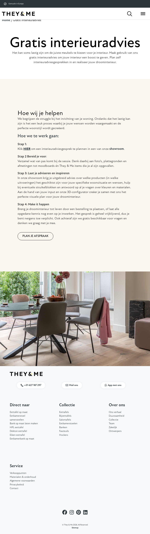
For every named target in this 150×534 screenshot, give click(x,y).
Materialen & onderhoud (23, 477)
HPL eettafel (16, 427)
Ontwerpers (115, 431)
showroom (116, 149)
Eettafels (64, 412)
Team (111, 423)
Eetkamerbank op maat (22, 439)
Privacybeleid (17, 484)
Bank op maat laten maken (24, 423)
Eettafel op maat (19, 412)
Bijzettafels (65, 416)
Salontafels (65, 420)
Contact (14, 488)
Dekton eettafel (18, 431)
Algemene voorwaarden (22, 481)
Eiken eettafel (17, 435)
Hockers (63, 435)
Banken (63, 427)
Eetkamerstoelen (68, 423)
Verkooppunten (18, 473)
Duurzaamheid (116, 416)
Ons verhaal (115, 412)
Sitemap (75, 528)
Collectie (113, 420)
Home (6, 20)
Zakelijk (113, 427)
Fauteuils (64, 431)
